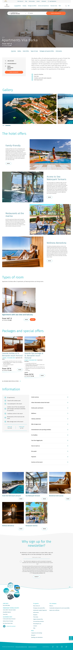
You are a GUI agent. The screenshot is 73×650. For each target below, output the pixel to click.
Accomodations (18, 5)
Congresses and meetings (36, 632)
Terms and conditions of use (21, 646)
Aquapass (35, 614)
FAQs (34, 628)
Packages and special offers (47, 51)
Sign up (36, 576)
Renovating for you (37, 623)
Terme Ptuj (5, 614)
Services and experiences (43, 5)
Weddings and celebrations (37, 637)
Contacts (38, 1)
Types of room (34, 51)
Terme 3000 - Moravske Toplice (9, 609)
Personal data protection (38, 572)
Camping (24, 5)
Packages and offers (32, 5)
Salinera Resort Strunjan (8, 621)
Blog (26, 1)
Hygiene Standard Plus (38, 619)
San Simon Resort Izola (7, 623)
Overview (13, 51)
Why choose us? (20, 1)
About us (51, 605)
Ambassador (44, 1)
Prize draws (35, 616)
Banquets (33, 635)
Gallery (19, 51)
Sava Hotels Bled (6, 605)
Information (59, 51)
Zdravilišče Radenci (7, 612)
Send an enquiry (32, 1)
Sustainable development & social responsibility (59, 608)
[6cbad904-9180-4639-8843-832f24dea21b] (36, 557)
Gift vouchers (36, 612)
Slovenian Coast (54, 5)
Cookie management (32, 646)
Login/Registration (52, 1)
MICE (60, 5)
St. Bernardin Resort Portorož (9, 618)
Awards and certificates (54, 610)
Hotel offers (26, 51)
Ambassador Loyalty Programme (40, 610)
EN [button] (68, 5)
